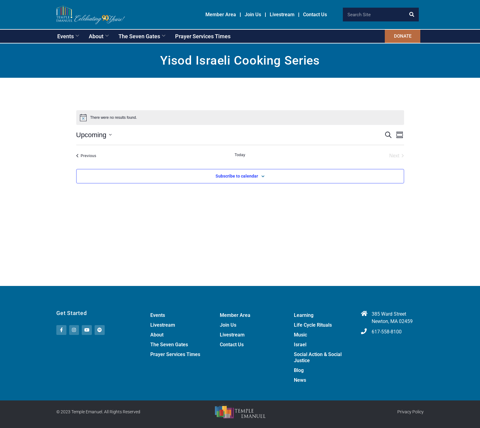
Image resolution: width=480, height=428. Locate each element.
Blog (299, 370)
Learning (303, 315)
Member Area (220, 15)
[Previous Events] (86, 155)
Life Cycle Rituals (313, 325)
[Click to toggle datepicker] (94, 135)
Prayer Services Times (203, 36)
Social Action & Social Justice (318, 357)
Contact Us (315, 15)
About (99, 36)
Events (68, 36)
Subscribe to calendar (237, 176)
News (300, 380)
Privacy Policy (410, 412)
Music (300, 335)
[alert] (240, 117)
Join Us (253, 15)
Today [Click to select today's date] (240, 155)
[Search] (412, 14)
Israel (300, 344)
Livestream (282, 15)
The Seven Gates (141, 36)
